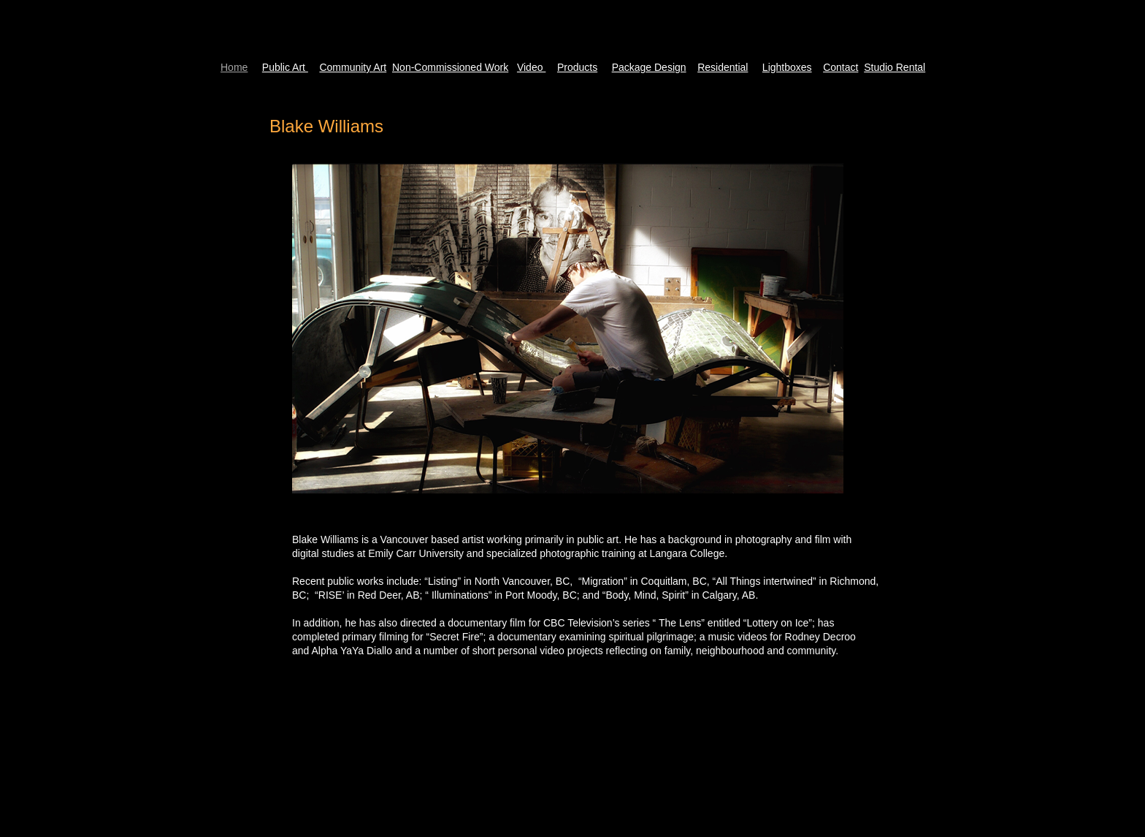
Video (531, 67)
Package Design (649, 67)
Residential (722, 67)
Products (577, 67)
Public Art (285, 67)
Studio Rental (894, 67)
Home (234, 67)
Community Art (352, 67)
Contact (840, 67)
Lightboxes (787, 67)
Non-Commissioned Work (450, 67)
